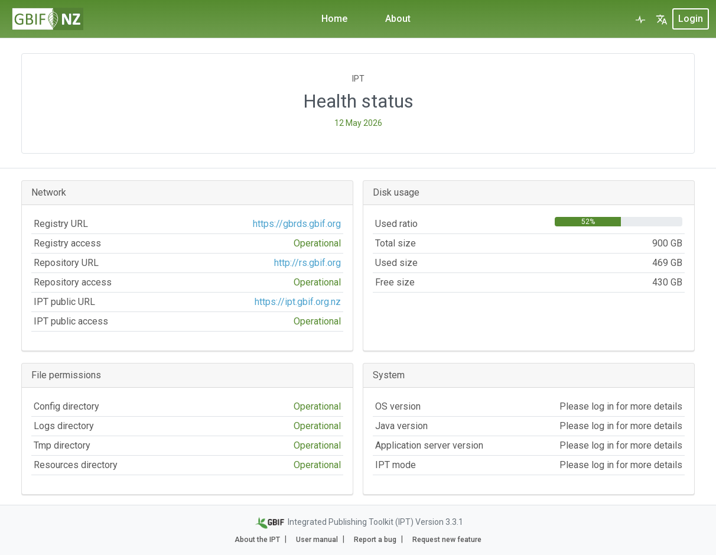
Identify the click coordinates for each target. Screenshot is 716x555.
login (690, 18)
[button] (661, 19)
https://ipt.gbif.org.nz (298, 301)
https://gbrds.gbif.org (297, 223)
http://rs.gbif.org (307, 262)
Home (334, 18)
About (398, 18)
